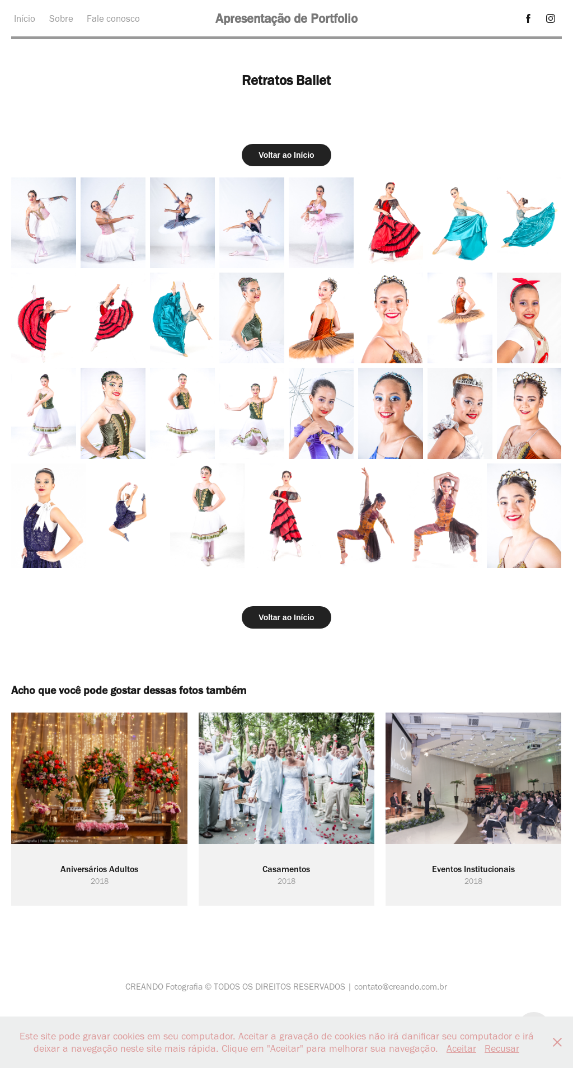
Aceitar (461, 1048)
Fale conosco (113, 18)
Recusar (502, 1048)
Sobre (61, 18)
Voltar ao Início (286, 155)
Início (24, 18)
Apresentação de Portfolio (286, 18)
